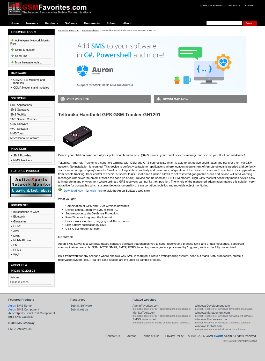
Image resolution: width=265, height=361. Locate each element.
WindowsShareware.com (211, 319)
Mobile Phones (22, 240)
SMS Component (23, 309)
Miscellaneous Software (24, 138)
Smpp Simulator (22, 49)
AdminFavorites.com (145, 305)
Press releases (19, 282)
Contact (251, 5)
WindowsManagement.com (212, 312)
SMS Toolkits (18, 114)
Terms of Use (150, 335)
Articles (14, 277)
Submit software (211, 5)
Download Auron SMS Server (82, 267)
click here (96, 190)
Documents (92, 23)
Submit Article (79, 309)
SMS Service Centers (23, 119)
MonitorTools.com (143, 312)
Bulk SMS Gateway (20, 316)
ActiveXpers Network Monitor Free (30, 41)
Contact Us (113, 335)
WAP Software (19, 128)
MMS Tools (17, 133)
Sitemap (131, 335)
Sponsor (234, 5)
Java (16, 230)
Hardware (51, 23)
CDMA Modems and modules (31, 87)
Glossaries (19, 221)
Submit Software (81, 305)
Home (15, 23)
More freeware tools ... (26, 61)
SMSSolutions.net (144, 319)
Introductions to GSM (26, 211)
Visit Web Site (78, 99)
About (127, 23)
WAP (16, 254)
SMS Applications (21, 104)
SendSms (18, 55)
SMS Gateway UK (20, 328)
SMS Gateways (19, 109)
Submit (111, 23)
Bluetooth (19, 216)
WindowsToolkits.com (209, 326)
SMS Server (20, 305)
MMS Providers (22, 160)
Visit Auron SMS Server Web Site (180, 267)
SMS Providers (22, 155)
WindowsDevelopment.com (212, 305)
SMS (16, 245)
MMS (16, 235)
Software (71, 23)
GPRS (17, 226)
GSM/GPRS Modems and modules (29, 81)
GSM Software (19, 123)
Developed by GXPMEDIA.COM (240, 341)
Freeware (31, 23)
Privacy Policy (174, 335)
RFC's (17, 249)
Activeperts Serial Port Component (31, 313)
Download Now (175, 99)
